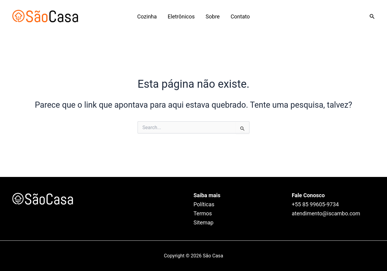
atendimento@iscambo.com (326, 213)
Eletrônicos (181, 16)
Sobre (213, 16)
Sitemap (203, 222)
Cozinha (147, 16)
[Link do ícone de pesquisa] (372, 16)
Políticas (204, 204)
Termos (203, 213)
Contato (240, 16)
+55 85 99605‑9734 (315, 204)
